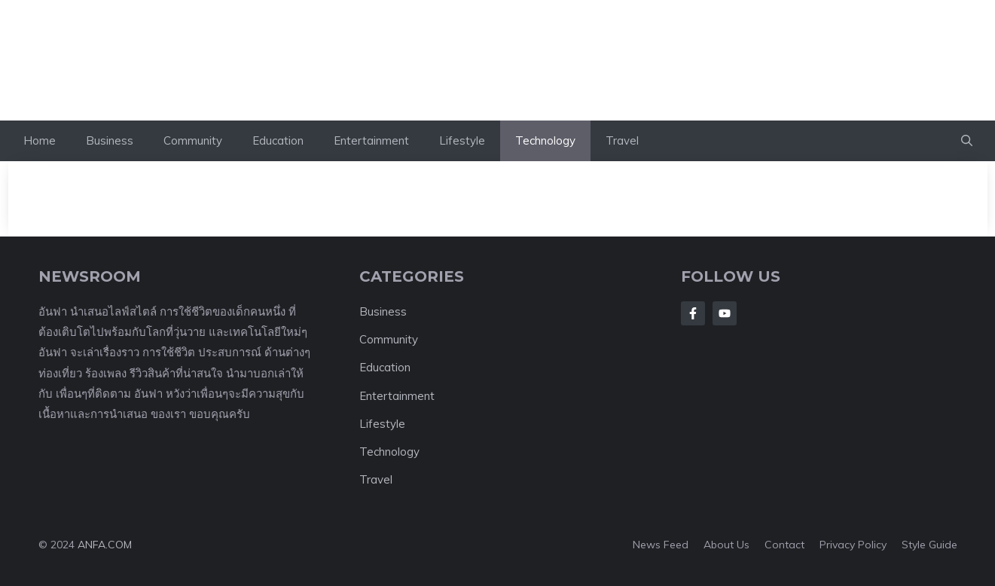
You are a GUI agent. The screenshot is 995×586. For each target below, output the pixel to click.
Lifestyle (462, 140)
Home (39, 140)
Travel (622, 140)
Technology (545, 140)
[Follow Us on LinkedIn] (725, 313)
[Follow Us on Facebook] (693, 313)
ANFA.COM (105, 544)
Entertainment (371, 140)
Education (278, 140)
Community (192, 140)
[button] (966, 141)
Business (109, 140)
